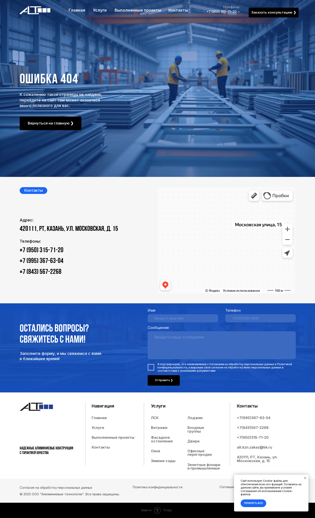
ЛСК (155, 418)
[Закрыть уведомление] (305, 478)
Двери (193, 441)
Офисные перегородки (199, 453)
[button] (274, 12)
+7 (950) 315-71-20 (221, 11)
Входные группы (195, 429)
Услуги (100, 10)
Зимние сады (163, 461)
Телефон (233, 310)
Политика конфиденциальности (157, 487)
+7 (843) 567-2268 (40, 272)
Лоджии (195, 418)
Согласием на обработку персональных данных (241, 364)
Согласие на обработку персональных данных (56, 487)
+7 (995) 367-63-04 (41, 261)
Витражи (159, 427)
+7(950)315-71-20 (253, 437)
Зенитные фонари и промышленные (203, 467)
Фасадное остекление (162, 439)
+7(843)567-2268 (253, 427)
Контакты (178, 10)
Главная (77, 10)
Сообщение (158, 327)
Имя (151, 310)
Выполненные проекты (138, 10)
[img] (35, 10)
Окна (155, 451)
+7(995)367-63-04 (253, 418)
